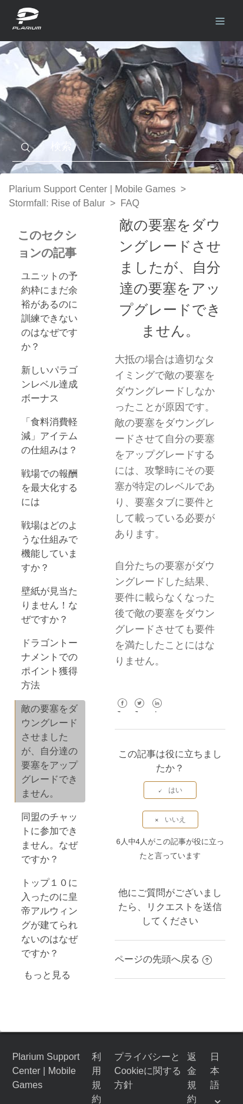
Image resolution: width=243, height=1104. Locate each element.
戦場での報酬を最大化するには (49, 488)
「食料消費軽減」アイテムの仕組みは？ (49, 436)
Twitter (139, 711)
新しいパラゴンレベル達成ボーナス (49, 384)
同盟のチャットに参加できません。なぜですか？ (49, 838)
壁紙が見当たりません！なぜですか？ (49, 605)
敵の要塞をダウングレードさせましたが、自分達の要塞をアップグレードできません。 (49, 751)
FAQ (130, 203)
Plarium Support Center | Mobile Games (92, 189)
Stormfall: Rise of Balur (57, 203)
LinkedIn (156, 711)
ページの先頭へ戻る (163, 959)
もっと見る (47, 975)
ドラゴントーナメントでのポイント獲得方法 (49, 664)
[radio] (170, 790)
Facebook (122, 711)
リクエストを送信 (184, 907)
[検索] (121, 147)
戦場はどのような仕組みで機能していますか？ (49, 546)
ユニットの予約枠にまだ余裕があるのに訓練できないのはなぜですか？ (49, 311)
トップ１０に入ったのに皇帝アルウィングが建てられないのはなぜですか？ (49, 918)
